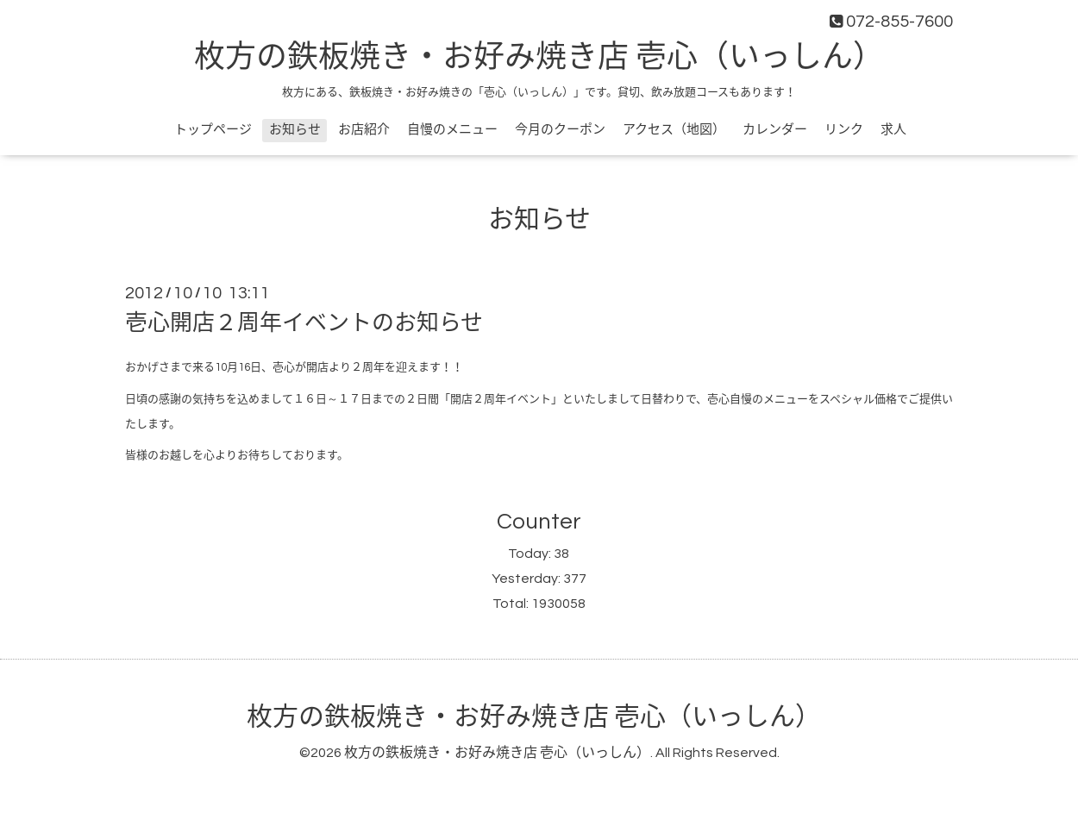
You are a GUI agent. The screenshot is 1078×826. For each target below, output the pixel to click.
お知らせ (295, 129)
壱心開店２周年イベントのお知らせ (304, 323)
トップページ (213, 129)
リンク (843, 129)
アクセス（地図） (674, 129)
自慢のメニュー (452, 129)
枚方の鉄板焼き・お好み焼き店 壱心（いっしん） (539, 57)
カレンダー (775, 129)
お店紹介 (364, 129)
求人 (893, 129)
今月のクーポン (560, 129)
